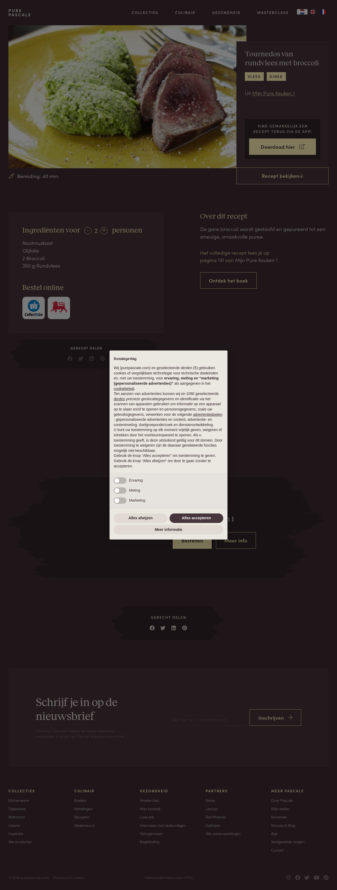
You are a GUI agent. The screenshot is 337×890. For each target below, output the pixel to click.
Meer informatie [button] (168, 529)
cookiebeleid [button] (124, 389)
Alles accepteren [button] (196, 518)
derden (119, 399)
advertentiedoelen (207, 414)
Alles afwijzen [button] (140, 518)
